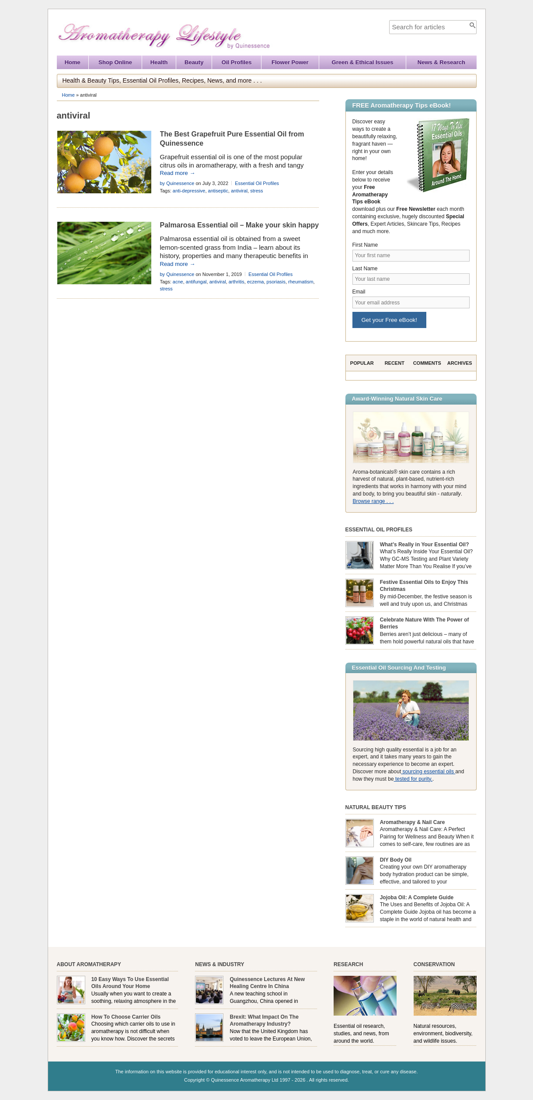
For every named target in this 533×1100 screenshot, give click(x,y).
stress (256, 190)
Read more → (177, 173)
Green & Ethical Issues (363, 62)
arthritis (236, 281)
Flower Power (290, 62)
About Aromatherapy (89, 964)
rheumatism (300, 281)
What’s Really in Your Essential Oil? (424, 544)
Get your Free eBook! (389, 320)
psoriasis (276, 281)
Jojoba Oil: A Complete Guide (416, 897)
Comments (427, 363)
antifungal (196, 281)
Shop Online (115, 62)
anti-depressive (189, 190)
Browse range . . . (373, 501)
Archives (459, 363)
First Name (365, 245)
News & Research (441, 62)
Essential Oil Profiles (257, 183)
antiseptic (218, 190)
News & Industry (219, 964)
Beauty (194, 62)
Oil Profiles (237, 62)
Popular (362, 363)
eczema (255, 281)
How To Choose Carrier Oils (125, 1017)
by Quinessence (177, 183)
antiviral (239, 190)
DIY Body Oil (395, 860)
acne (178, 281)
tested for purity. (413, 779)
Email (359, 292)
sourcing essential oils (428, 771)
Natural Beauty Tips (375, 807)
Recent (394, 363)
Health (159, 62)
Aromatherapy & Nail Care (412, 822)
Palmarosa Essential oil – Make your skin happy (239, 225)
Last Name (365, 268)
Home (72, 62)
